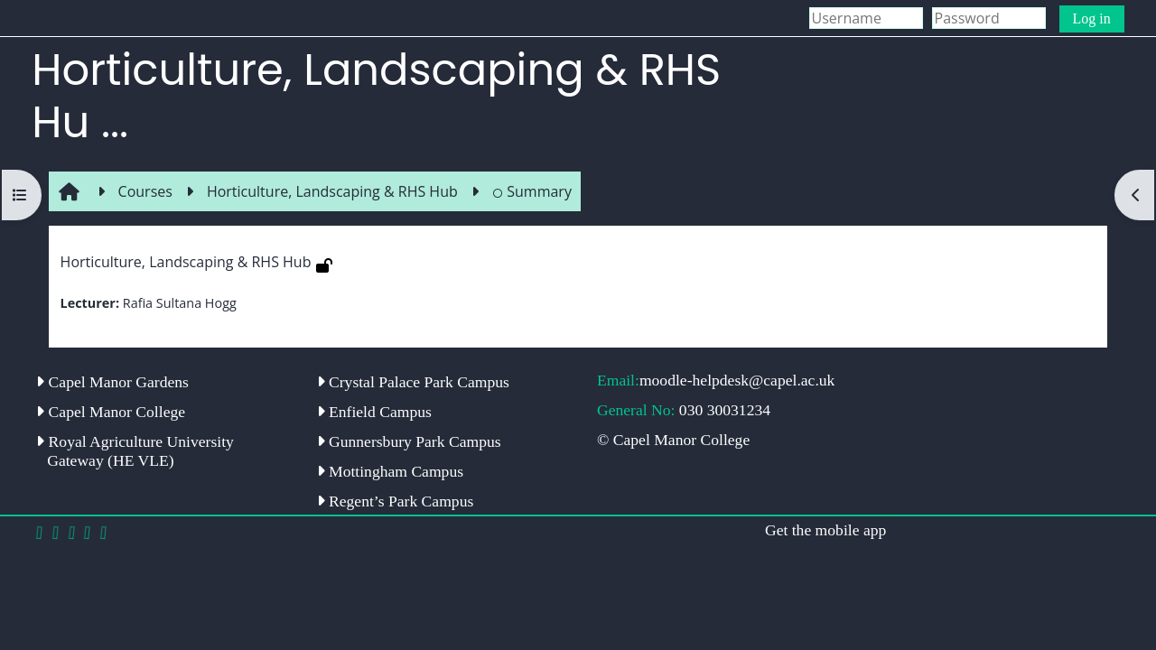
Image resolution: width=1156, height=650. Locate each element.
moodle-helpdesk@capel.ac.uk (737, 380)
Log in (1092, 18)
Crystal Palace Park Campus (413, 382)
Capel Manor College (110, 412)
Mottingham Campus (390, 471)
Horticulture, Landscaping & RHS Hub (186, 262)
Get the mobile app (825, 530)
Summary (532, 191)
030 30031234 (724, 410)
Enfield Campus (374, 412)
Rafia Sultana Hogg (180, 302)
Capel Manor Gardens (112, 382)
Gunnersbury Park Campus (409, 441)
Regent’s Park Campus (395, 501)
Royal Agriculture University (135, 450)
